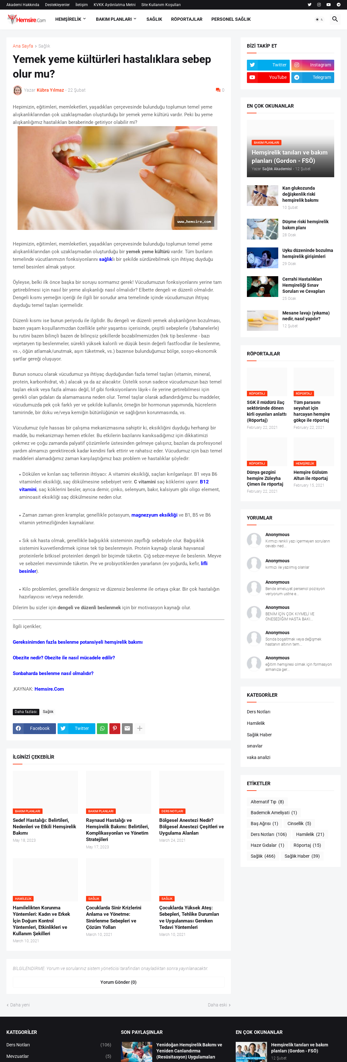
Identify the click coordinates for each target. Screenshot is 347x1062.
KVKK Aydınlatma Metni (115, 5)
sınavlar (255, 745)
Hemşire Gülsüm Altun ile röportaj (311, 475)
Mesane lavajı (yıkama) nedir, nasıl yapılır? (306, 316)
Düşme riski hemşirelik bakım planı (305, 224)
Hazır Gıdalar (267, 845)
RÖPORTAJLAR (186, 19)
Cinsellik (299, 824)
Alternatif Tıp (267, 802)
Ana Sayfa (23, 46)
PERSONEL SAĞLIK (231, 19)
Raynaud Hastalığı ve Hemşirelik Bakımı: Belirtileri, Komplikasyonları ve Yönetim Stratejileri (117, 830)
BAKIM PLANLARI (114, 19)
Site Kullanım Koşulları (161, 5)
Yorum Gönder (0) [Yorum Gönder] (118, 982)
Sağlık (44, 46)
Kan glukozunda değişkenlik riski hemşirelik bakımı (300, 194)
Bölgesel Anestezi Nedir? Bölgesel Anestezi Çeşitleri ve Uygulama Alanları (191, 826)
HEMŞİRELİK (68, 19)
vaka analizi (258, 757)
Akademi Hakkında (22, 5)
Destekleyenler (57, 5)
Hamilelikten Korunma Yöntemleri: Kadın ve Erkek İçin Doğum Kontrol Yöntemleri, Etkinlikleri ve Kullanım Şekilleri (41, 921)
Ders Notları (258, 711)
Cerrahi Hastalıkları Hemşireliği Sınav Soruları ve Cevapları (303, 285)
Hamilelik (256, 723)
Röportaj (307, 845)
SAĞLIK (154, 19)
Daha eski (217, 1004)
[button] (319, 19)
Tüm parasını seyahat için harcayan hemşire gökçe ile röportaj (312, 411)
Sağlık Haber (259, 734)
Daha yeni (20, 1004)
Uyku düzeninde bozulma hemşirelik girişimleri (307, 253)
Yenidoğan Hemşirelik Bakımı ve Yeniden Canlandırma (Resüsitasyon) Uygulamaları (189, 1050)
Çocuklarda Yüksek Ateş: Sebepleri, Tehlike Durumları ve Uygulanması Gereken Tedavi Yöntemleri (189, 917)
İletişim (81, 5)
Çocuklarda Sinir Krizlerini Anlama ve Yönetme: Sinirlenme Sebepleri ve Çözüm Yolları (113, 917)
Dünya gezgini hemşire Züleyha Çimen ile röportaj (265, 478)
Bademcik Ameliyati (274, 813)
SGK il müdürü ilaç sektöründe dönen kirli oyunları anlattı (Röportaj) (267, 411)
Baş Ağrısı (264, 824)
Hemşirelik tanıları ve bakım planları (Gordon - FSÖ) (299, 1047)
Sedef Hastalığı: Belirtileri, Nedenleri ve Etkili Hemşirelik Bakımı (44, 826)
